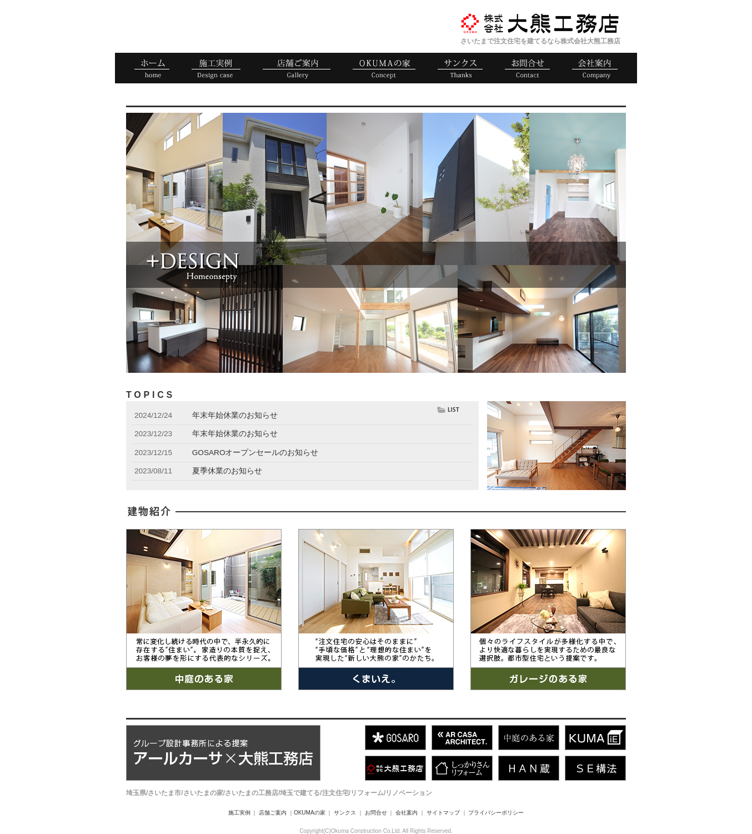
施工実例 (239, 813)
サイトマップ (443, 813)
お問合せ (376, 813)
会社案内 (406, 813)
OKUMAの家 (309, 813)
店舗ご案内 (273, 813)
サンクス (345, 813)
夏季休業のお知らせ (227, 471)
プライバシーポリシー (496, 813)
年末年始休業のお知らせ (235, 415)
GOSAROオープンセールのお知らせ (255, 452)
